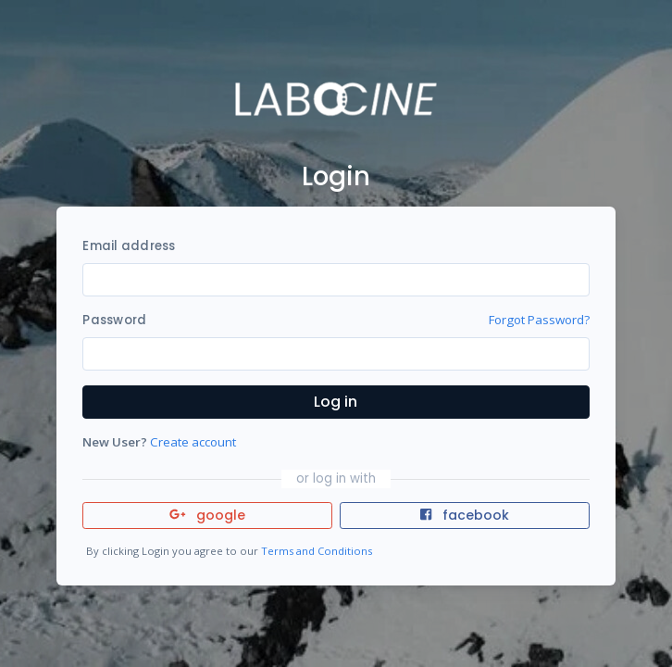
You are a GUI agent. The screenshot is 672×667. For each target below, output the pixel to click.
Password (114, 320)
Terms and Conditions (316, 551)
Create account (193, 442)
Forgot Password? (539, 319)
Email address (128, 246)
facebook (464, 515)
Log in (335, 401)
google (207, 515)
